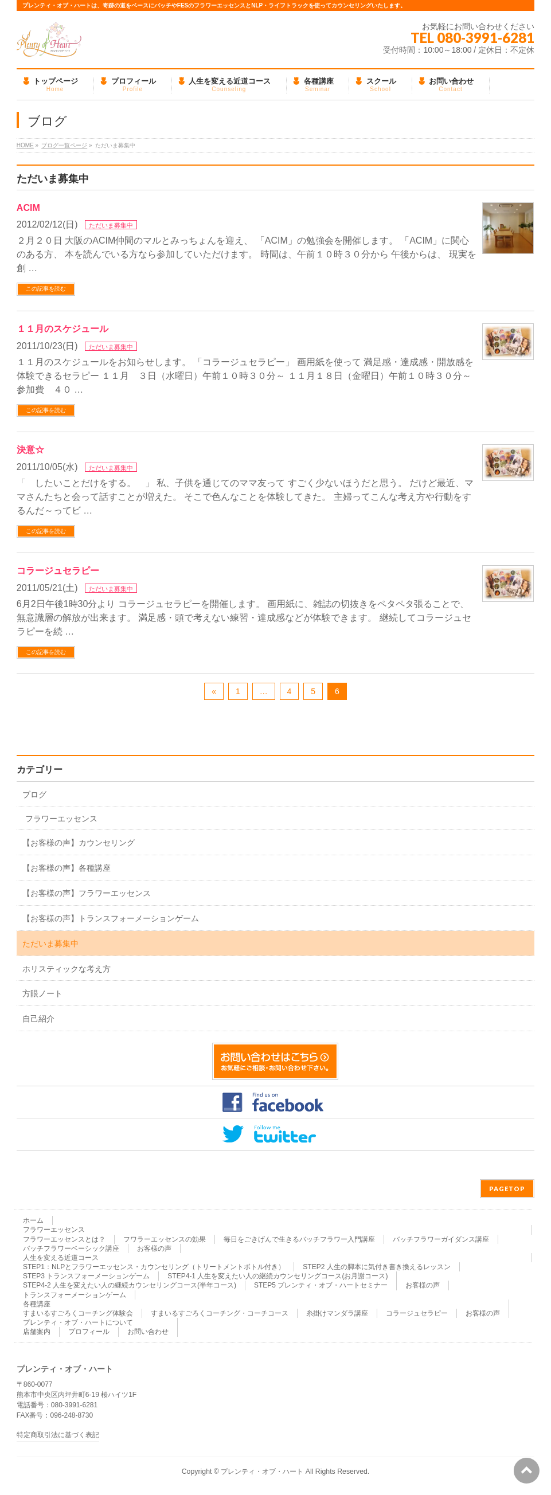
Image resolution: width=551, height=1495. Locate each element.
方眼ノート (42, 993)
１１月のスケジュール (62, 329)
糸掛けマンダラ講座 (337, 1313)
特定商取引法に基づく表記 (58, 1435)
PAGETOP (507, 1188)
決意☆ (30, 450)
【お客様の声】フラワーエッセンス (86, 893)
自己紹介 (38, 1018)
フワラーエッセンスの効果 (164, 1239)
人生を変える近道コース (61, 1258)
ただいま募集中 (111, 225)
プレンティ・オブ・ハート (262, 1471)
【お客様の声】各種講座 (66, 867)
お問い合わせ (148, 1332)
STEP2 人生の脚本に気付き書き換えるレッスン (376, 1267)
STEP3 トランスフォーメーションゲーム (86, 1276)
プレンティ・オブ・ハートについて (78, 1322)
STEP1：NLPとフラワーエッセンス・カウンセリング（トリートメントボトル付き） (154, 1267)
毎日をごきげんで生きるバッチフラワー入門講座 (299, 1239)
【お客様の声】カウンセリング (78, 842)
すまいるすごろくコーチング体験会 (78, 1313)
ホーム (33, 1220)
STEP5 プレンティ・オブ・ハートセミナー (321, 1285)
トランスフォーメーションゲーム (74, 1295)
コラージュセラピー (58, 571)
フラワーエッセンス (61, 818)
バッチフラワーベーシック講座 (71, 1248)
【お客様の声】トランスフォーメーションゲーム (110, 918)
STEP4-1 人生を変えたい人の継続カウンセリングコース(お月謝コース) (277, 1276)
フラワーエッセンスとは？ (64, 1239)
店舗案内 (36, 1332)
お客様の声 (154, 1248)
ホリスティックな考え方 (66, 968)
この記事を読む (46, 288)
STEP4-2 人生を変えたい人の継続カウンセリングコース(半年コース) (129, 1285)
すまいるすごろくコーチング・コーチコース (219, 1313)
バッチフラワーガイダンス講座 (441, 1239)
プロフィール (89, 1332)
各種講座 (36, 1304)
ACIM (28, 208)
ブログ (34, 794)
